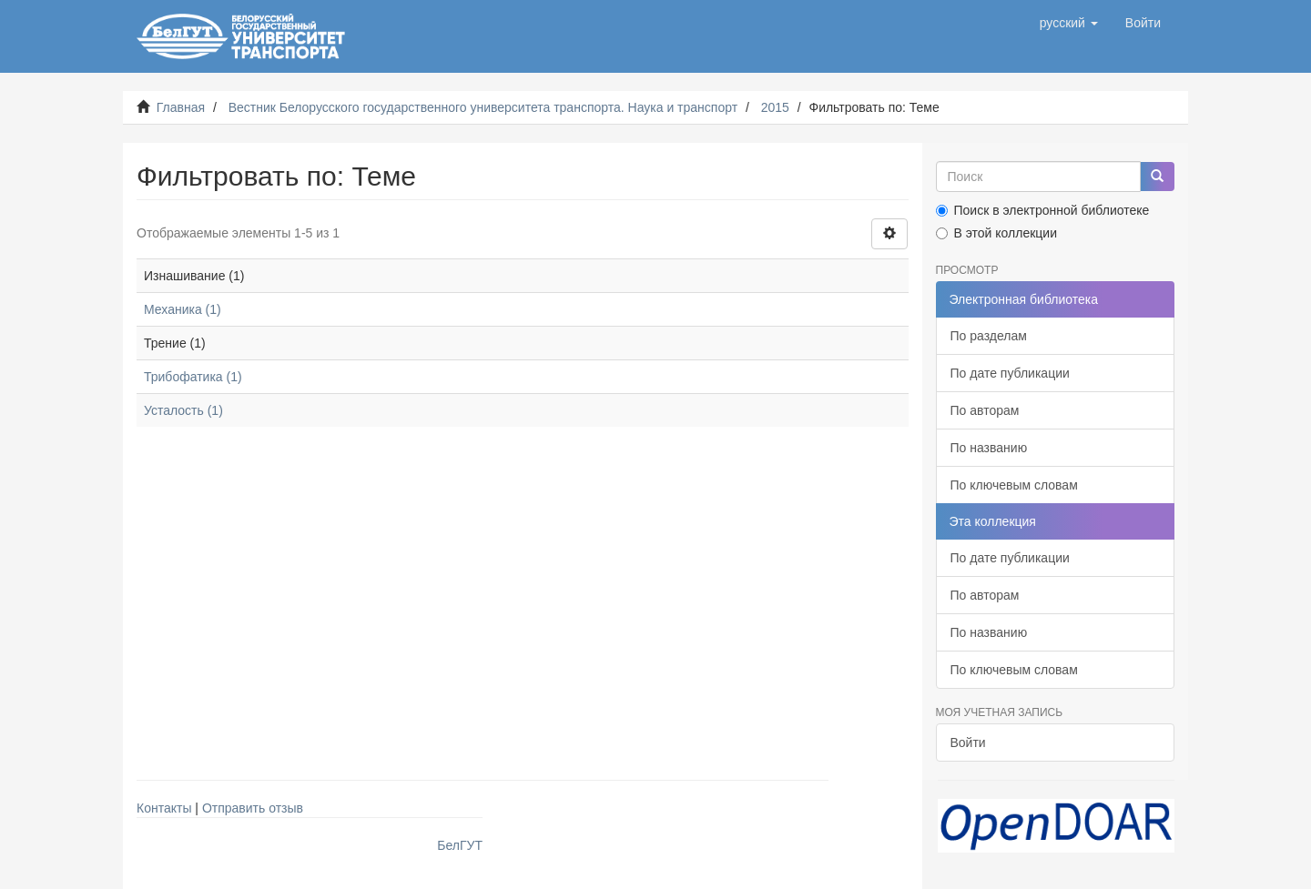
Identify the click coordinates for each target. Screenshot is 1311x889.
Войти (968, 742)
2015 (775, 107)
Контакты (164, 808)
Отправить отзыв (252, 808)
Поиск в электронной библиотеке (1043, 210)
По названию (989, 447)
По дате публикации (1010, 373)
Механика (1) (182, 309)
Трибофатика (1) (193, 376)
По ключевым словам (1014, 485)
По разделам (988, 335)
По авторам (985, 410)
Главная (181, 107)
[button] (1069, 22)
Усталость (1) (183, 410)
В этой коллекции (996, 233)
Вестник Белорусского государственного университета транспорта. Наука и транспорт (483, 107)
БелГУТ (460, 845)
